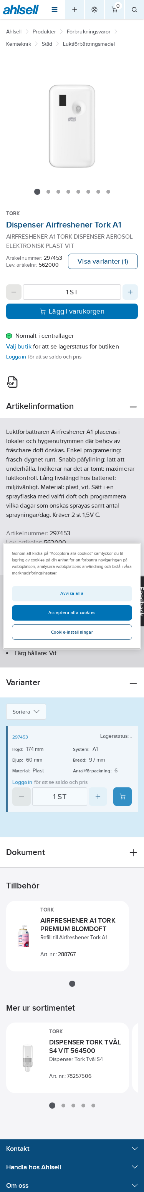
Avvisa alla (71, 593)
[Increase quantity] (130, 292)
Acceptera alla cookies (72, 612)
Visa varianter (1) (103, 261)
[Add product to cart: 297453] (122, 796)
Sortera (26, 712)
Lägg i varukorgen (72, 311)
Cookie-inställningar (72, 632)
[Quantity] (72, 292)
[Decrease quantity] (14, 292)
